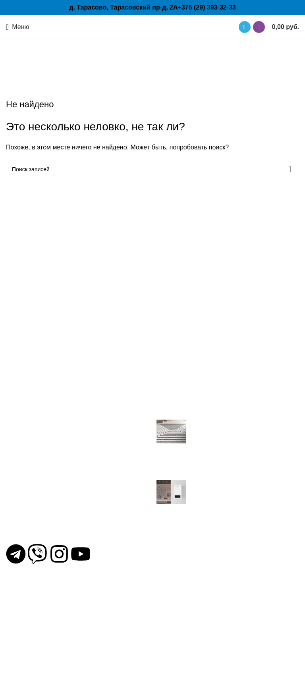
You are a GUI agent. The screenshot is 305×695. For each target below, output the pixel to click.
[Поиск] (152, 169)
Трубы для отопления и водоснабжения (64, 624)
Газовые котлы (27, 668)
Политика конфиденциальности (203, 614)
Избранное (172, 636)
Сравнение (172, 657)
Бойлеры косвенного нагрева (49, 679)
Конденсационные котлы (42, 646)
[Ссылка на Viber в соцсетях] (259, 27)
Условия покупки (180, 624)
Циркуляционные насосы (43, 614)
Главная (130, 71)
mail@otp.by (30, 539)
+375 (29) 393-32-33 (207, 7)
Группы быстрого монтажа (44, 657)
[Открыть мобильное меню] (17, 27)
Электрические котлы (37, 603)
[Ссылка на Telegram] (245, 27)
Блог (163, 603)
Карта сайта (174, 646)
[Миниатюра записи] (171, 431)
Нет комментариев (239, 473)
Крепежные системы (36, 636)
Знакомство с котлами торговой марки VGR (220, 508)
